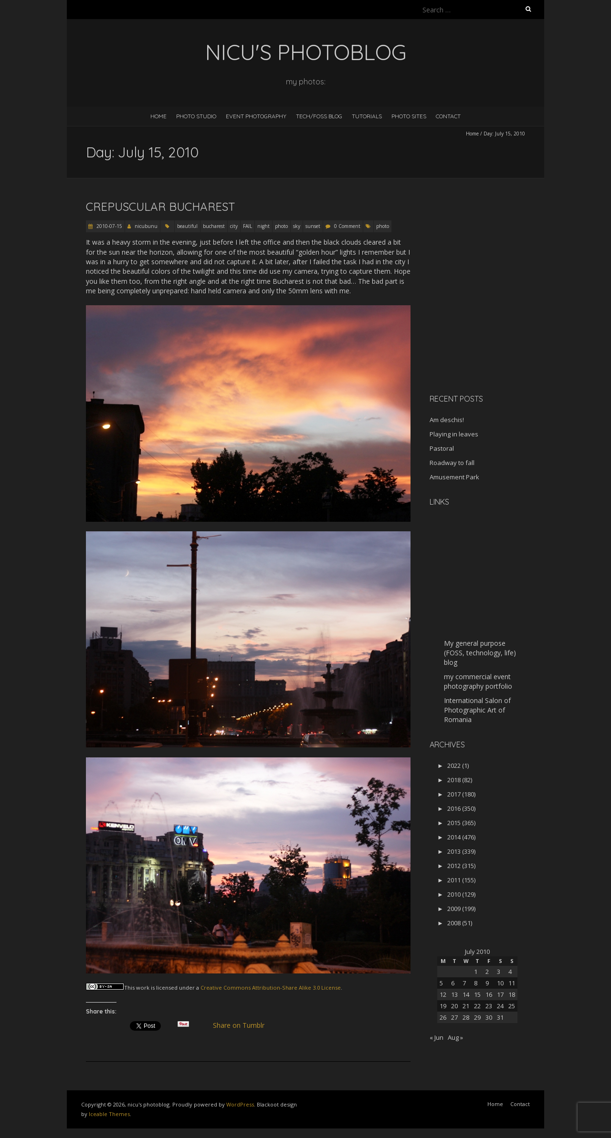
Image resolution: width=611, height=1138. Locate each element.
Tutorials (367, 116)
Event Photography (256, 116)
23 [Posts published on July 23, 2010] (488, 1006)
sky (296, 226)
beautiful (187, 226)
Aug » (455, 1037)
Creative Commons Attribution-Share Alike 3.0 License (270, 987)
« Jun (436, 1037)
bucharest (214, 226)
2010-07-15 (108, 226)
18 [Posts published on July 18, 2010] (511, 994)
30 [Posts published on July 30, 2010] (488, 1017)
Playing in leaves (454, 434)
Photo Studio (196, 116)
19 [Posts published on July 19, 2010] (443, 1006)
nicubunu (146, 226)
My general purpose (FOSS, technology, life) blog (480, 653)
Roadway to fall (452, 462)
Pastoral (442, 448)
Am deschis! (447, 419)
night (263, 226)
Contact (448, 116)
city (234, 226)
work (142, 987)
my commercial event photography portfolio (478, 681)
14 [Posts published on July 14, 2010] (466, 994)
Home (158, 116)
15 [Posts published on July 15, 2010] (477, 994)
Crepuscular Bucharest (160, 206)
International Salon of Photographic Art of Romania (477, 710)
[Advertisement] (489, 319)
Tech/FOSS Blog (319, 116)
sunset (313, 226)
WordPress (240, 1104)
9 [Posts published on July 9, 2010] (487, 983)
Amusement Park (454, 477)
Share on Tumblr (243, 1025)
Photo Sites (408, 116)
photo (281, 226)
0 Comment (347, 226)
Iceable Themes (109, 1113)
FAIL (247, 226)
